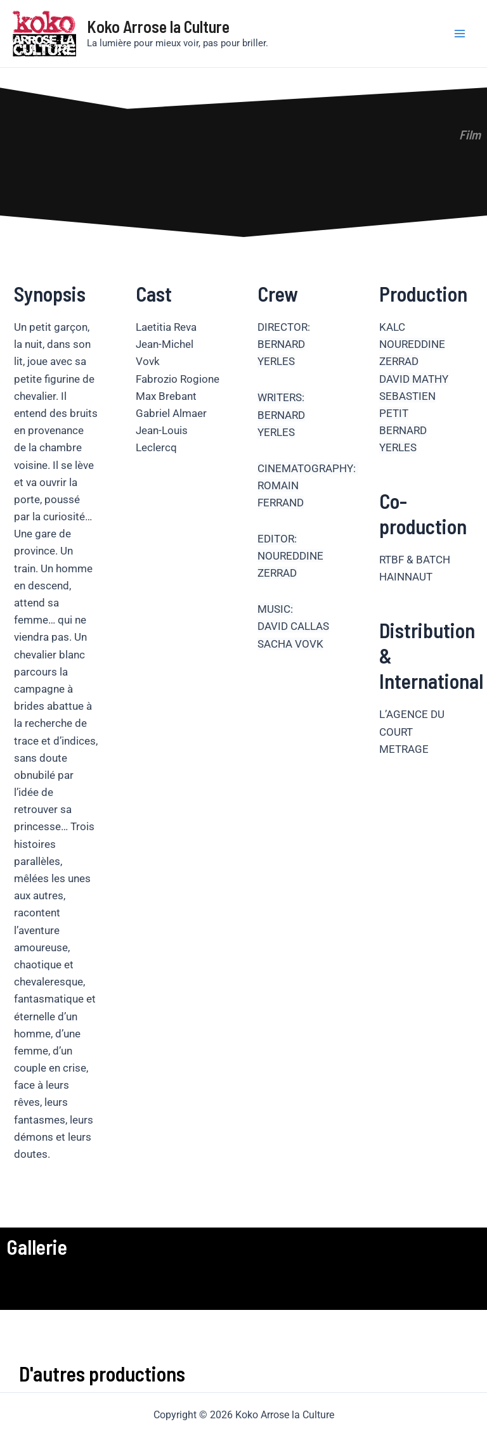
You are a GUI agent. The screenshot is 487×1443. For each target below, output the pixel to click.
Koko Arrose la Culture (158, 26)
